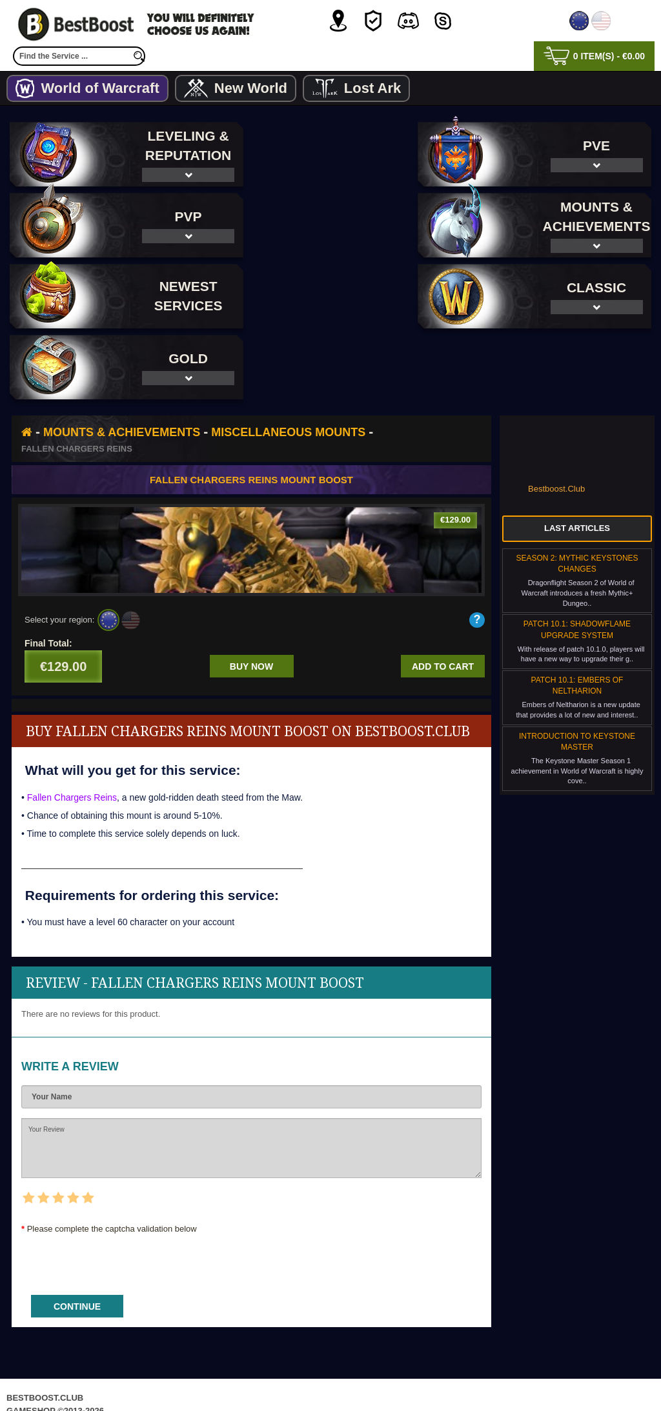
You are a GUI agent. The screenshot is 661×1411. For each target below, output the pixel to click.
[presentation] (119, 1189)
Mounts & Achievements (121, 361)
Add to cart (443, 595)
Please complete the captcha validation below (112, 1158)
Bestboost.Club (556, 418)
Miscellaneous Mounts (288, 361)
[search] (138, 56)
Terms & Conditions (373, 1375)
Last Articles (577, 457)
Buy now (251, 595)
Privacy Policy (276, 1375)
